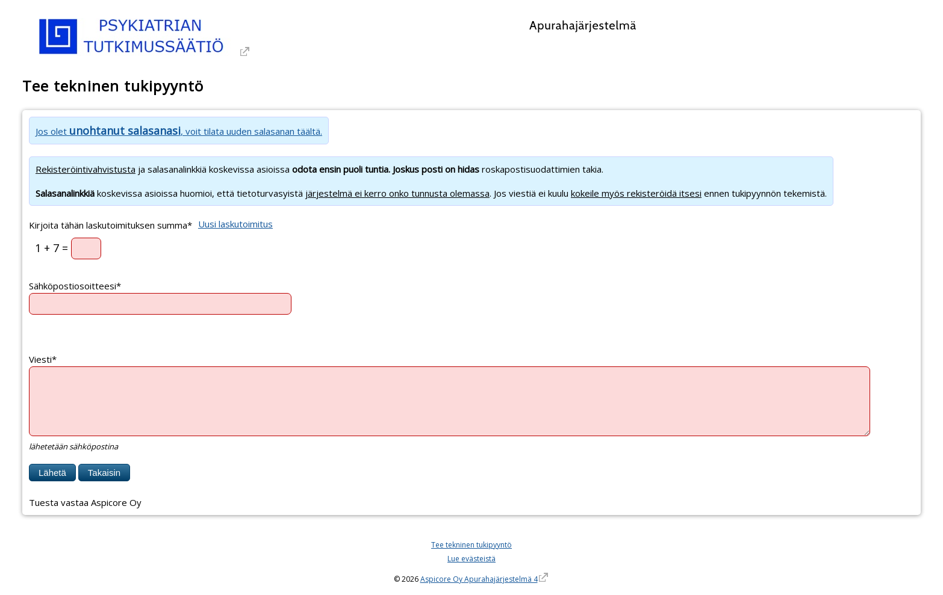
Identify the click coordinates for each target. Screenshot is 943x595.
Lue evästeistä (471, 558)
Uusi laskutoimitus (235, 224)
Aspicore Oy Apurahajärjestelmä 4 (479, 579)
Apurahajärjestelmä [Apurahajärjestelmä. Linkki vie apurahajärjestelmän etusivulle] (582, 25)
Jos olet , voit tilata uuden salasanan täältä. (179, 131)
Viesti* (43, 359)
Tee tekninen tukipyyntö (471, 545)
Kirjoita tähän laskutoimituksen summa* (110, 224)
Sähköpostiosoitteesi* (75, 286)
